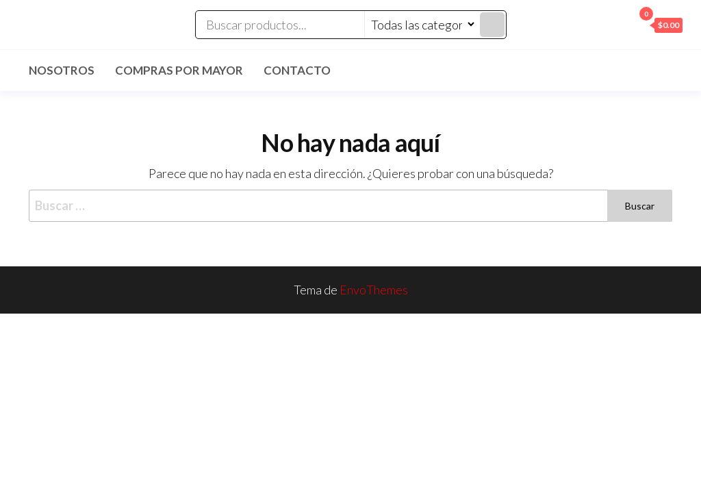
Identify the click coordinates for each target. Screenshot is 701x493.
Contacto (297, 70)
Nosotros (61, 70)
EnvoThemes (374, 289)
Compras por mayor (179, 70)
